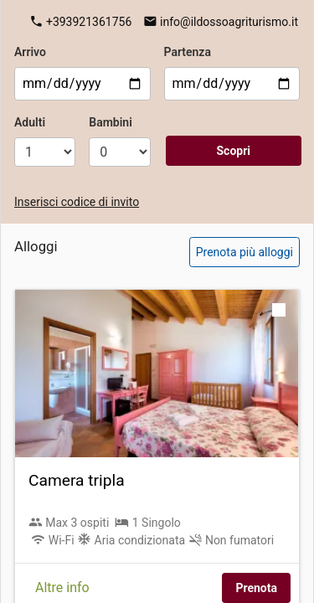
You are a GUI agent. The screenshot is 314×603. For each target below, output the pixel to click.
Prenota (256, 588)
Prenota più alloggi (244, 252)
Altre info (62, 587)
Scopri (233, 150)
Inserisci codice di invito (76, 202)
